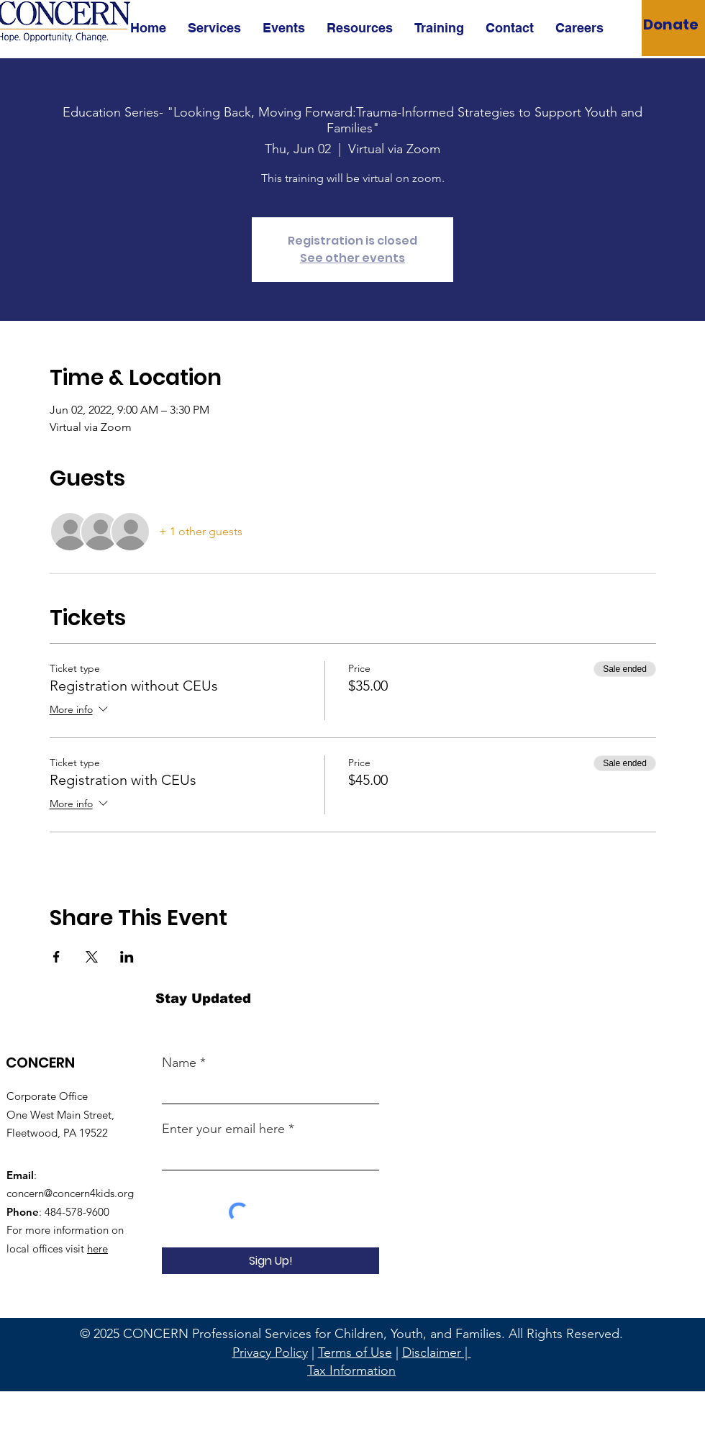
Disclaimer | (436, 1352)
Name (179, 1062)
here (97, 1248)
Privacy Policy (270, 1352)
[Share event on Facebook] (56, 957)
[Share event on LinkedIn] (127, 957)
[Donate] (671, 24)
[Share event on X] (92, 957)
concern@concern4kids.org (70, 1193)
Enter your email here (223, 1128)
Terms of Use (355, 1352)
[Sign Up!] (270, 1260)
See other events (352, 258)
